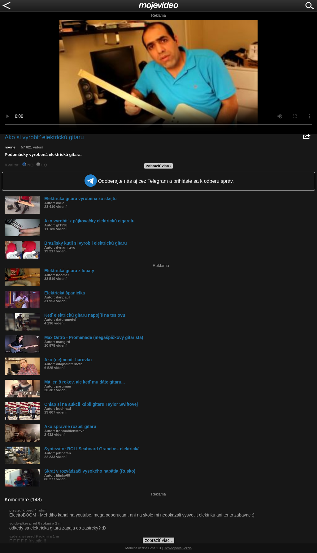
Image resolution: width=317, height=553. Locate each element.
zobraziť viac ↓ (159, 166)
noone (10, 147)
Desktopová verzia (178, 548)
